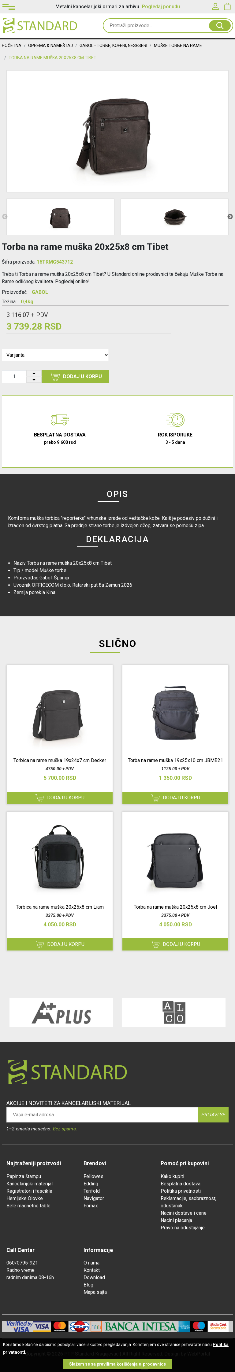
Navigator (94, 1198)
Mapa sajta (95, 1292)
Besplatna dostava (180, 1184)
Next (230, 217)
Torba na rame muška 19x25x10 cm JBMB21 (175, 760)
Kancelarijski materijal (29, 1184)
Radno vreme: (20, 1270)
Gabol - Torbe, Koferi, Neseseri (113, 45)
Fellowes (93, 1176)
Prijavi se (213, 1115)
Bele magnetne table (28, 1206)
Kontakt (92, 1270)
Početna (11, 45)
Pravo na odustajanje (183, 1228)
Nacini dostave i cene (184, 1213)
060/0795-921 (22, 1263)
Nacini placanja (176, 1220)
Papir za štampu (23, 1176)
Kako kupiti (172, 1176)
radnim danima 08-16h (30, 1277)
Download (94, 1277)
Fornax (91, 1206)
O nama (91, 1263)
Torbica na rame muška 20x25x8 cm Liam (60, 907)
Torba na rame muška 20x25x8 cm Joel (175, 907)
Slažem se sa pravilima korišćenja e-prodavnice (117, 1364)
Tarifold (92, 1191)
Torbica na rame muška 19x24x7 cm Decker (59, 760)
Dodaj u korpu (75, 376)
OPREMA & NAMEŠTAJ (50, 45)
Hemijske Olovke (24, 1198)
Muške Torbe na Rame (178, 45)
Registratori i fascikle (29, 1191)
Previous (5, 217)
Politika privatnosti (181, 1191)
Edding (91, 1184)
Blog (88, 1285)
